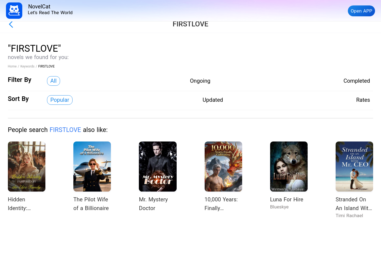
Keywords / (29, 66)
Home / (14, 66)
